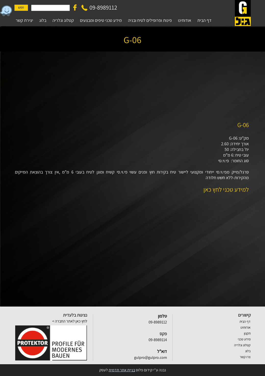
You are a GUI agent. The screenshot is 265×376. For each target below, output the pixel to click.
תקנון (247, 333)
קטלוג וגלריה (242, 345)
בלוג (248, 351)
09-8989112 (103, 7)
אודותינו (245, 327)
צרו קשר (245, 357)
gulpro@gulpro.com (150, 357)
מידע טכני (244, 339)
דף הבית (245, 321)
